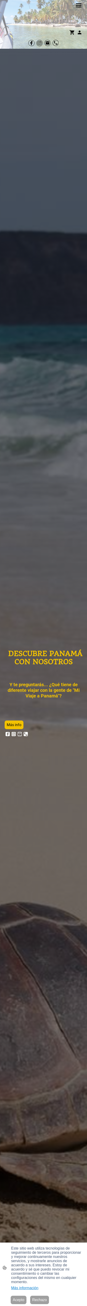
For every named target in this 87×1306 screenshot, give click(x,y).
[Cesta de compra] (73, 32)
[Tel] (56, 43)
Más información (24, 1288)
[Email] (48, 43)
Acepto (18, 1300)
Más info (14, 725)
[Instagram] (39, 43)
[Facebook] (31, 43)
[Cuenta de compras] (79, 32)
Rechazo (39, 1300)
